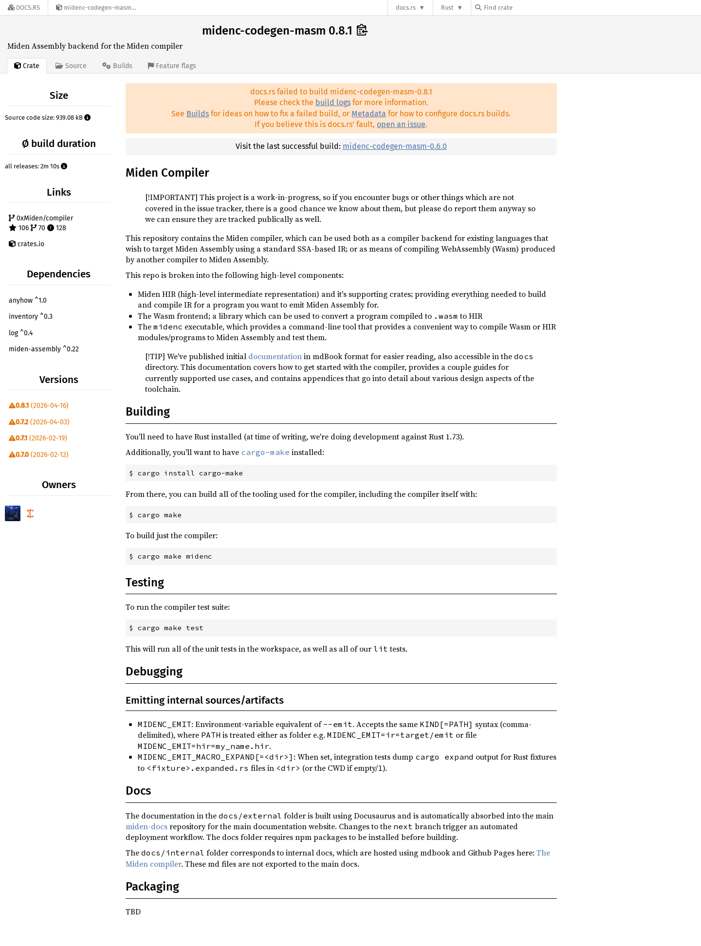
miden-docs (146, 826)
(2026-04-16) (39, 405)
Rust (447, 7)
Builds (197, 113)
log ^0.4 (21, 333)
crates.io (26, 244)
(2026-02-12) (39, 455)
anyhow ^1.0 (28, 300)
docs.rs (406, 7)
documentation (275, 356)
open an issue (401, 124)
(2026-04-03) (39, 422)
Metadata (368, 113)
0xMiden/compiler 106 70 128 (41, 223)
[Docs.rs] (24, 7)
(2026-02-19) (38, 438)
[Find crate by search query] (524, 7)
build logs (332, 102)
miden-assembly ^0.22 (44, 349)
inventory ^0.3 (31, 316)
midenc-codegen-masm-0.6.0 (395, 146)
